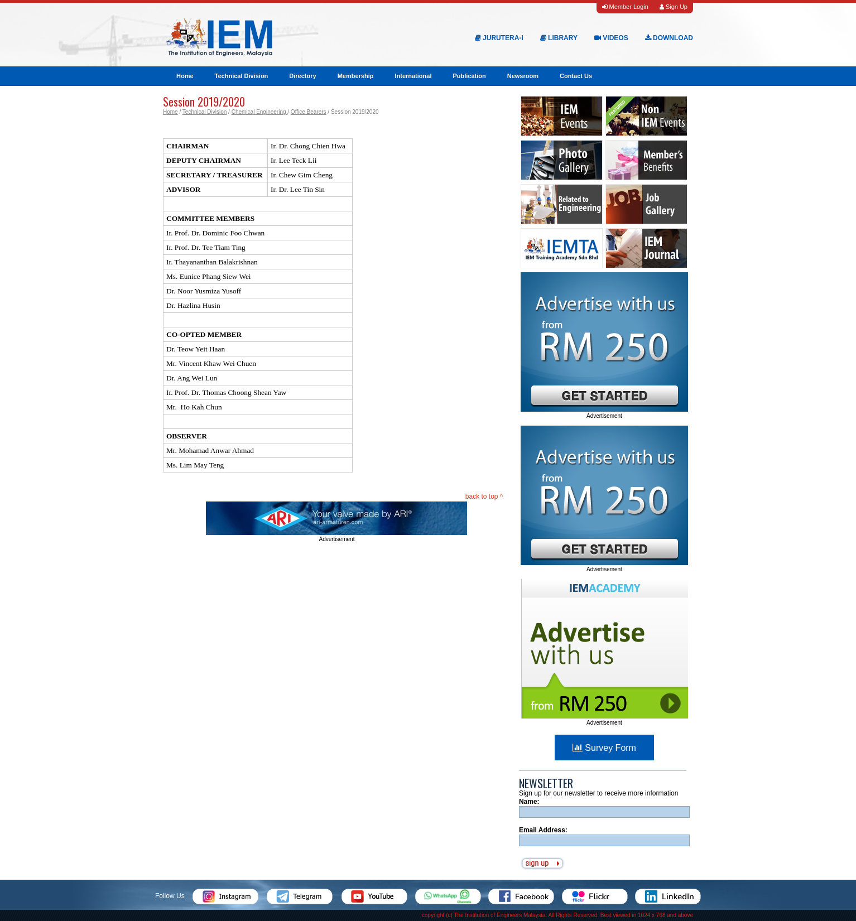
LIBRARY (559, 38)
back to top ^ (484, 496)
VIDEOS (611, 38)
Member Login (625, 6)
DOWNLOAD (669, 38)
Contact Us (576, 76)
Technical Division (241, 76)
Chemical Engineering (260, 112)
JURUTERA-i (499, 38)
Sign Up (673, 6)
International (413, 76)
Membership (356, 76)
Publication (469, 76)
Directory (302, 76)
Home (185, 76)
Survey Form (604, 748)
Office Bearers (308, 112)
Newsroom (522, 76)
